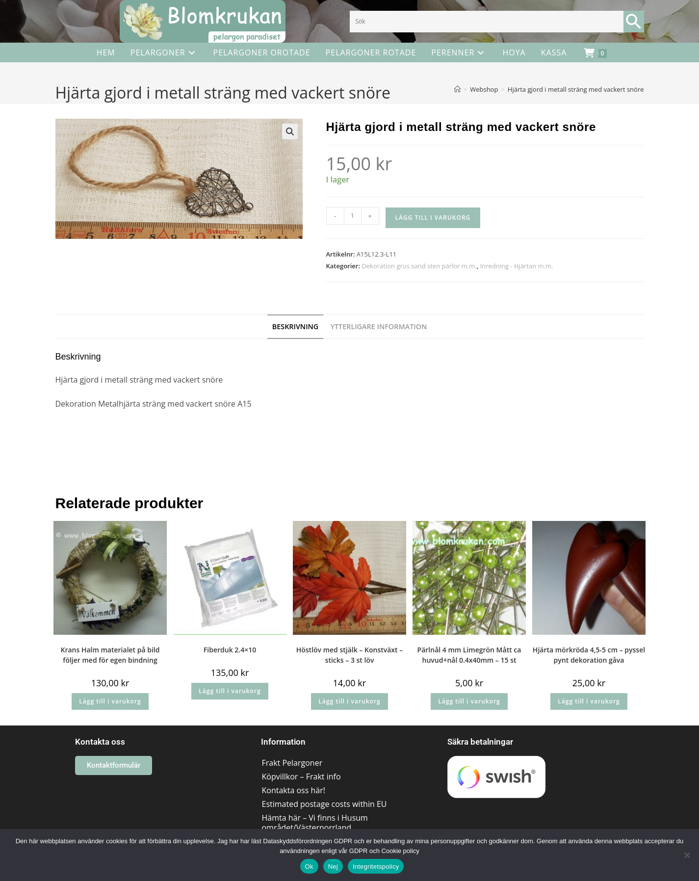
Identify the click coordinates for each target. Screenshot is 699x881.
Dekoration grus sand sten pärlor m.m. (419, 265)
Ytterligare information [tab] (378, 326)
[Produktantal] (353, 216)
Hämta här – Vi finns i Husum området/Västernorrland (314, 822)
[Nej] (687, 855)
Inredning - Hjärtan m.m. (516, 265)
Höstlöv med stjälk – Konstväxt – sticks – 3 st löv (349, 655)
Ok (309, 866)
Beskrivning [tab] (295, 326)
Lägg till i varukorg (433, 217)
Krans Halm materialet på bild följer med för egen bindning (110, 655)
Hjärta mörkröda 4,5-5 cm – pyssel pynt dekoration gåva (589, 655)
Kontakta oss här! (293, 790)
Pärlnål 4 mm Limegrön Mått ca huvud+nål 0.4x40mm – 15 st (469, 655)
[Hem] (457, 89)
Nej (333, 866)
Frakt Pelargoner (291, 762)
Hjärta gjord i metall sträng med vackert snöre (576, 89)
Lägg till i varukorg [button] (110, 701)
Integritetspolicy (376, 866)
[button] (290, 131)
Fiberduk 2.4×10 (230, 649)
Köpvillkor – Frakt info (300, 776)
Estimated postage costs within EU (324, 804)
